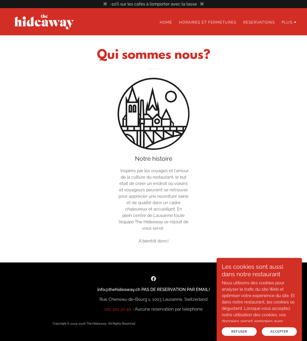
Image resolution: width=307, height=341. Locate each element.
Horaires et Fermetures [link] (207, 22)
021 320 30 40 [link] (117, 309)
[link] (44, 21)
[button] (289, 22)
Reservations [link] (259, 22)
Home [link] (166, 22)
